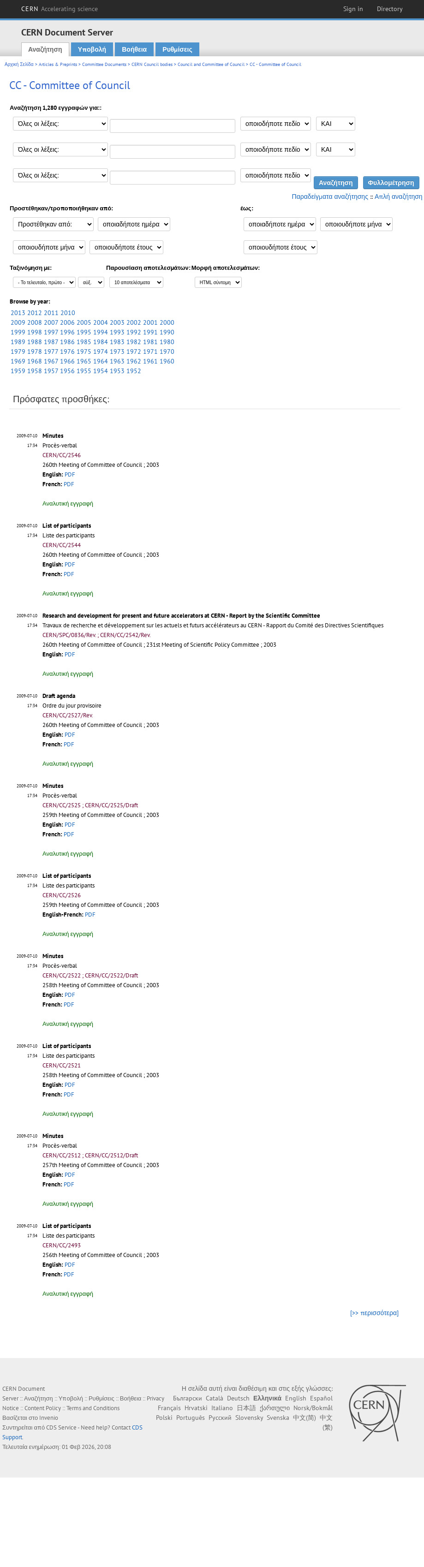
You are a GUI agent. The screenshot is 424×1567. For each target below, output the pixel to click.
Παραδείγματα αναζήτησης (330, 196)
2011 (51, 313)
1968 (34, 361)
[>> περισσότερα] (374, 1313)
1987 (51, 342)
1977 (51, 351)
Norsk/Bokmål (313, 1408)
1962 (133, 361)
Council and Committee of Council (211, 64)
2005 (84, 322)
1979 (18, 351)
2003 (117, 322)
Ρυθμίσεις (177, 49)
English (295, 1398)
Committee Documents (104, 64)
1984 (100, 342)
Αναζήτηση (45, 49)
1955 (84, 371)
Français (169, 1408)
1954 (100, 371)
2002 (133, 322)
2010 (67, 313)
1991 (150, 332)
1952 (133, 371)
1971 (150, 351)
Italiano (222, 1408)
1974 (100, 351)
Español (321, 1398)
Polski (164, 1417)
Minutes (52, 436)
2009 (18, 322)
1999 (18, 332)
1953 (117, 371)
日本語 (246, 1408)
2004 (100, 322)
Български (187, 1398)
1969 (18, 361)
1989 (18, 342)
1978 (34, 351)
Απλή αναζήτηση (399, 196)
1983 (117, 342)
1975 (84, 351)
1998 (34, 332)
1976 (67, 351)
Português (190, 1417)
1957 (51, 371)
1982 (133, 342)
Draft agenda (58, 696)
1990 (167, 332)
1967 (51, 361)
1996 (67, 332)
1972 (133, 351)
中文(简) (304, 1417)
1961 (150, 361)
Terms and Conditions (92, 1408)
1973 (117, 351)
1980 (167, 342)
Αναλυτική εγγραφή (67, 503)
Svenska (278, 1417)
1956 (67, 371)
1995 (84, 332)
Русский (220, 1417)
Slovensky (249, 1417)
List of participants (66, 526)
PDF (70, 474)
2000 (167, 322)
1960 (167, 361)
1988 (34, 342)
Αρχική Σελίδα (19, 64)
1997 (51, 332)
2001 (150, 322)
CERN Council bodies (152, 64)
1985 (84, 342)
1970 (167, 351)
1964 (100, 361)
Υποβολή (92, 49)
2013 (18, 313)
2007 (51, 322)
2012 (34, 313)
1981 (150, 342)
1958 (34, 371)
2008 (34, 322)
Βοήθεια (134, 49)
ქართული (275, 1408)
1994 (100, 332)
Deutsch (238, 1398)
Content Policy (42, 1408)
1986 (67, 342)
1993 (117, 332)
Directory (390, 9)
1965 (84, 361)
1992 (133, 332)
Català (214, 1398)
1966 (67, 361)
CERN (59, 9)
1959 (18, 371)
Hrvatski (196, 1408)
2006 (67, 322)
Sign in (353, 9)
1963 (117, 361)
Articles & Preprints (58, 64)
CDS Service (61, 1427)
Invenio (48, 1418)
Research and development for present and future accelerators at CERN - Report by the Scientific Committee (181, 616)
